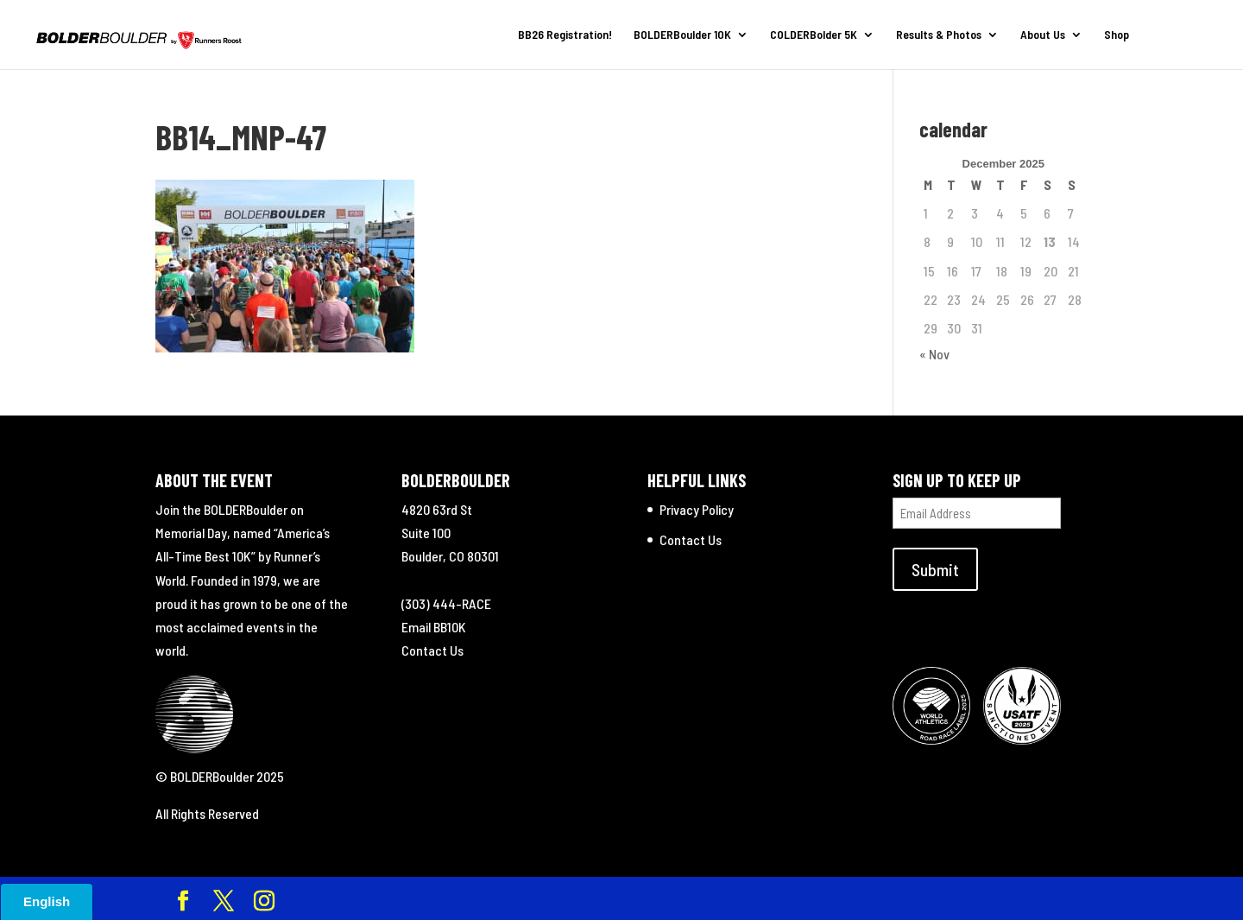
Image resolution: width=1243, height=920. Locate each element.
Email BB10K (433, 627)
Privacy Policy (696, 509)
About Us (1042, 35)
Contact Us (432, 650)
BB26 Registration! (565, 35)
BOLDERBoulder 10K (682, 35)
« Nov (934, 354)
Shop (1116, 35)
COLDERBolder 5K (813, 35)
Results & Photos (938, 35)
